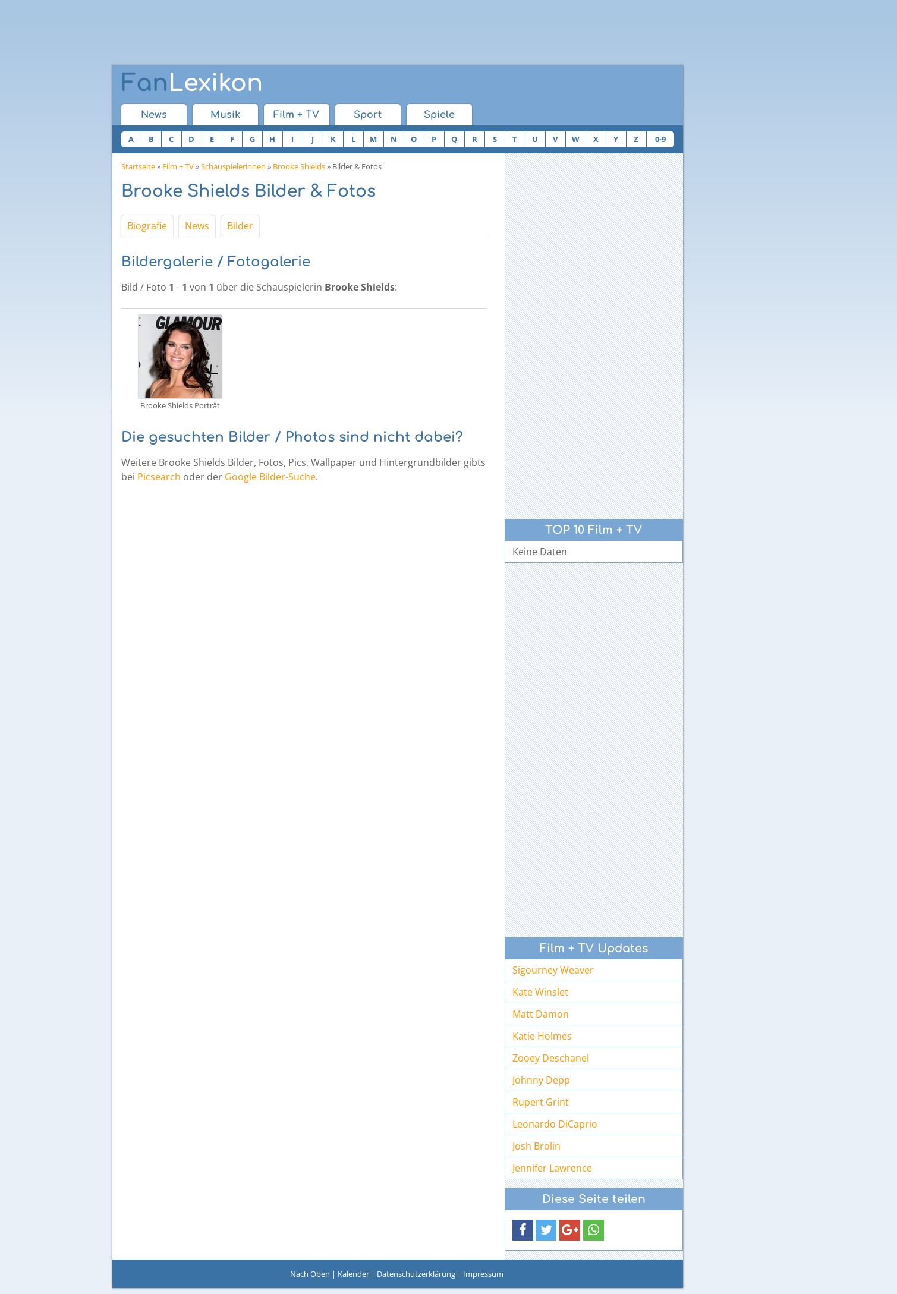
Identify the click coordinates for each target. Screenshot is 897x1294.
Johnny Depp (541, 1080)
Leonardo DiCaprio (554, 1124)
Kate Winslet (540, 992)
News (154, 114)
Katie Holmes (542, 1036)
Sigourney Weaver (553, 970)
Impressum (483, 1273)
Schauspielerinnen (233, 166)
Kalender (353, 1273)
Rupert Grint (540, 1102)
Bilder (240, 225)
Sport (368, 114)
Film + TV (296, 114)
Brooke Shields (299, 166)
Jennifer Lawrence (552, 1168)
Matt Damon (540, 1014)
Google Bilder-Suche (270, 476)
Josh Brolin (536, 1146)
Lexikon (192, 83)
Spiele (439, 114)
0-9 (660, 139)
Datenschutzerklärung (416, 1273)
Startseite (138, 166)
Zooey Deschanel (550, 1058)
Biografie (147, 225)
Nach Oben (310, 1273)
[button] (522, 1230)
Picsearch (159, 476)
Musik (225, 114)
